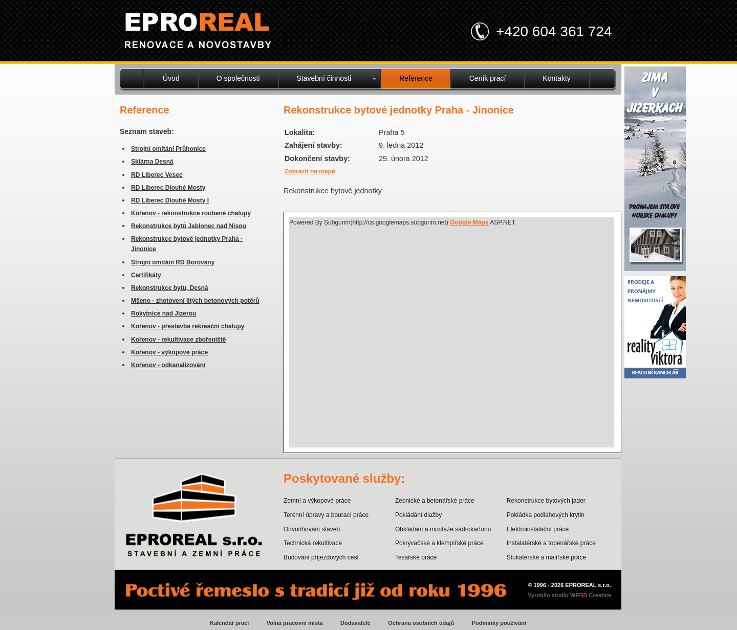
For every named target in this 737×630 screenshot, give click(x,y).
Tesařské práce (416, 557)
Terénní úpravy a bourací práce (326, 515)
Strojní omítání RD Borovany (172, 262)
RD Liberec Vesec (157, 174)
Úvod (171, 78)
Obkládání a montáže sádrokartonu (443, 529)
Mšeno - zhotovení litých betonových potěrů (195, 300)
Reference (415, 78)
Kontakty (556, 78)
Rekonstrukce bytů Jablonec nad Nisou (188, 226)
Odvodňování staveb (312, 529)
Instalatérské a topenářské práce (551, 543)
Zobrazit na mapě (310, 171)
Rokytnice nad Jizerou (163, 313)
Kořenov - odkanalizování (168, 365)
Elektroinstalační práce (538, 529)
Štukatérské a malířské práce (546, 557)
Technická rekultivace (313, 543)
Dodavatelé (355, 623)
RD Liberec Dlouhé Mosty (168, 187)
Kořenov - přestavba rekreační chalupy (187, 326)
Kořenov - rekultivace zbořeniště (178, 339)
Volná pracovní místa (295, 623)
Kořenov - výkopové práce (169, 352)
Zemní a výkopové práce (317, 500)
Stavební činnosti (324, 78)
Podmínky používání (499, 623)
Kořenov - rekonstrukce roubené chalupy (191, 213)
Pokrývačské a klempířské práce (439, 543)
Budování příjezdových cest (321, 557)
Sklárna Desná (152, 161)
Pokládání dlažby (418, 515)
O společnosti (238, 78)
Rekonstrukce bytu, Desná (169, 287)
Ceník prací (487, 78)
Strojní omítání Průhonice (168, 148)
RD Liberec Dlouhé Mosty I (170, 200)
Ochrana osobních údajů (421, 623)
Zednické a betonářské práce (434, 500)
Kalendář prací (229, 623)
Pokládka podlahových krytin (545, 515)
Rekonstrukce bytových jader (546, 500)
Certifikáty (146, 275)
